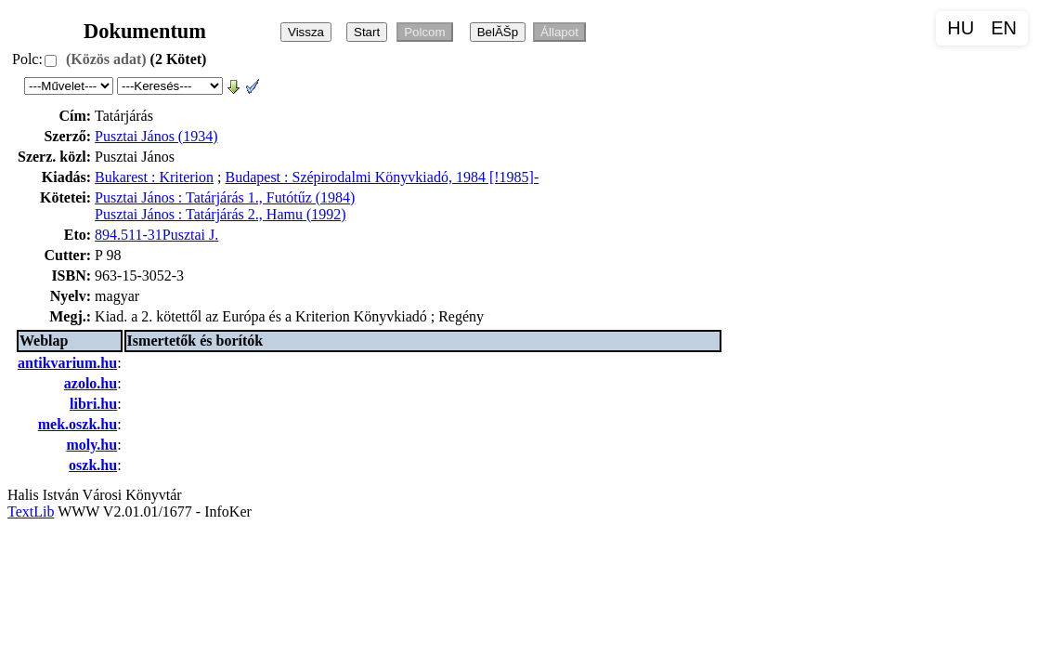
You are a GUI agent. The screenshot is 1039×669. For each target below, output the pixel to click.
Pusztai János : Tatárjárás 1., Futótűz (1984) (225, 197)
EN (1004, 28)
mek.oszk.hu (77, 424)
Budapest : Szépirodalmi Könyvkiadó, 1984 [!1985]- (382, 177)
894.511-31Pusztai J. (156, 235)
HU (960, 28)
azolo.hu (90, 383)
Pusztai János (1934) (156, 136)
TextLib (30, 511)
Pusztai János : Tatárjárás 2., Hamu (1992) (220, 214)
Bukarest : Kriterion (154, 177)
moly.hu (91, 445)
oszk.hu (93, 465)
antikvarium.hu (67, 363)
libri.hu (93, 404)
